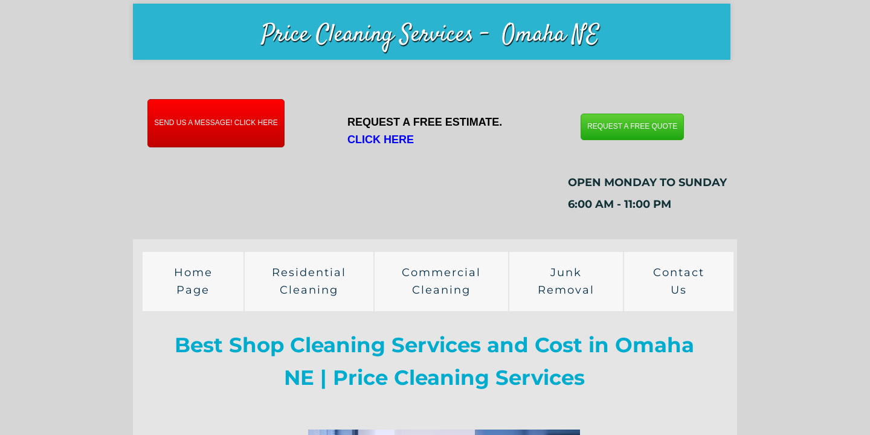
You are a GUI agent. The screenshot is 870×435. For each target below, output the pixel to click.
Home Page (193, 281)
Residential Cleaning (309, 281)
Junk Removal (566, 281)
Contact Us (678, 281)
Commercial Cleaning (441, 281)
